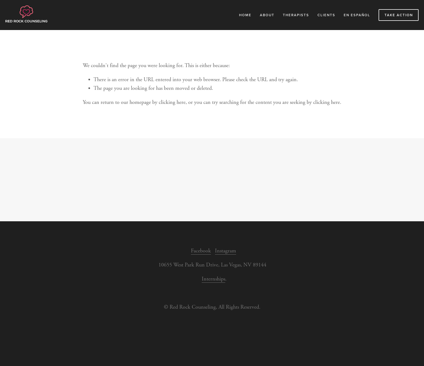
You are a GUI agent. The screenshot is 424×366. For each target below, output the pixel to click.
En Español (357, 15)
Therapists (296, 15)
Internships (213, 279)
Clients (326, 15)
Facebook (201, 251)
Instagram (225, 251)
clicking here (172, 102)
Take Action (399, 15)
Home (245, 15)
